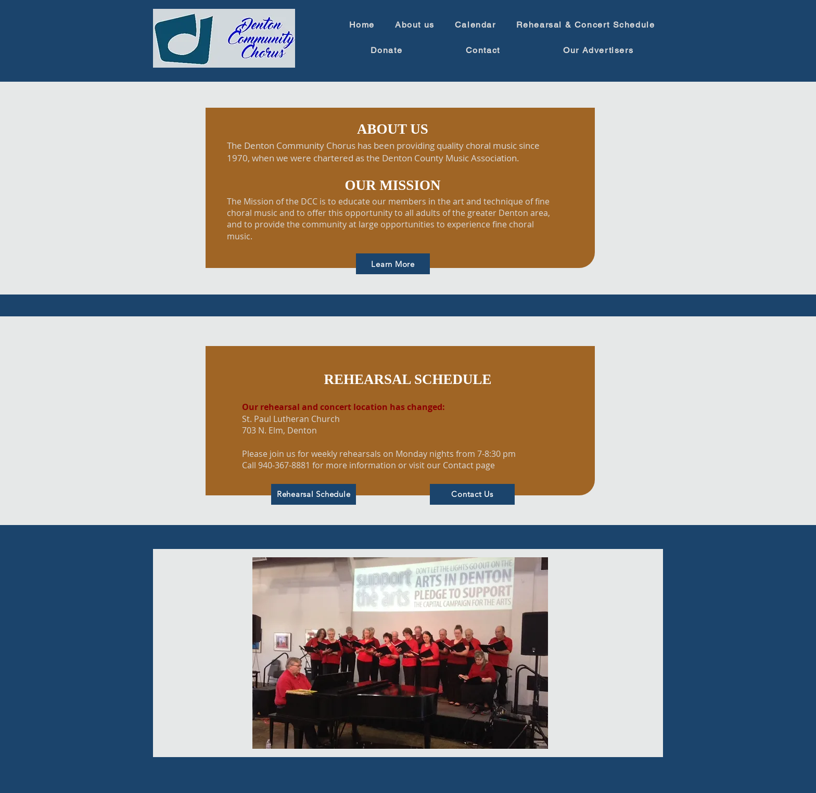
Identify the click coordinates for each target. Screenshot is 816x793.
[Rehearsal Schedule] (313, 494)
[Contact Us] (472, 494)
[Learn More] (393, 263)
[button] (400, 653)
